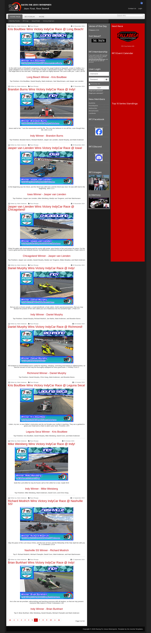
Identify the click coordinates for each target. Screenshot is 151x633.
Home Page (15, 17)
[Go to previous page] (14, 620)
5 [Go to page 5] (32, 620)
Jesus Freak (36, 21)
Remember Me (95, 83)
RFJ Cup (25, 21)
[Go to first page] (10, 620)
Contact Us (132, 8)
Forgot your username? (96, 93)
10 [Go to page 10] (51, 620)
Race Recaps (34, 26)
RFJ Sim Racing (99, 127)
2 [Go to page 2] (21, 620)
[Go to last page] (59, 620)
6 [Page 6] (35, 620)
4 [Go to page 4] (28, 620)
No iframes (128, 77)
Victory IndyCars (48, 21)
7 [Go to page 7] (39, 620)
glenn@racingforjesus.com (97, 59)
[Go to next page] (55, 620)
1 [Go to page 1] (17, 620)
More (41, 17)
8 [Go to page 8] (43, 620)
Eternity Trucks (14, 21)
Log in (99, 87)
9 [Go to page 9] (46, 620)
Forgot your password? (96, 90)
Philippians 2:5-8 (94, 30)
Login (140, 8)
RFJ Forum (30, 17)
